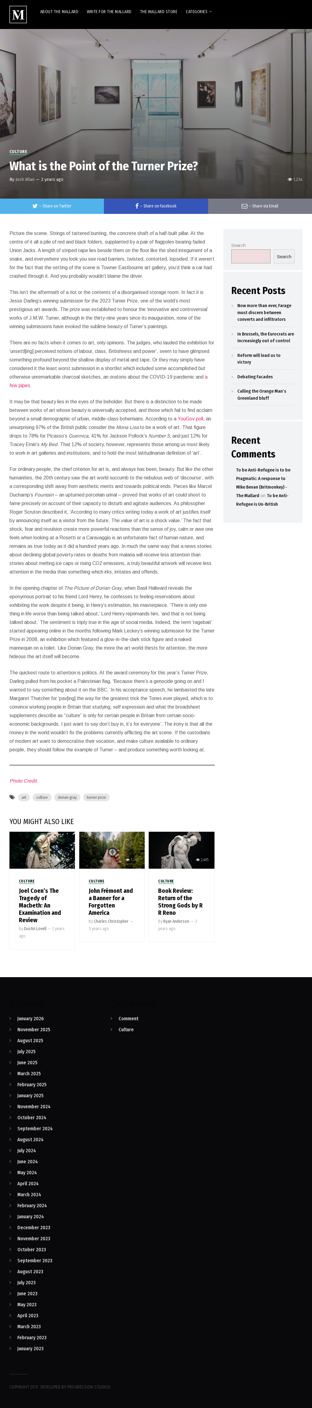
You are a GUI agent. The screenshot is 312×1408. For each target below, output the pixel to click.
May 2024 (27, 1172)
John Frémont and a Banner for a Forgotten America (111, 901)
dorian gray (67, 797)
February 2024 (32, 1205)
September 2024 (35, 1128)
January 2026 (30, 1018)
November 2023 (33, 1238)
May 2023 (27, 1304)
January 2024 (30, 1216)
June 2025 (27, 1062)
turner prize (96, 797)
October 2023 (31, 1249)
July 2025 (26, 1051)
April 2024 (28, 1183)
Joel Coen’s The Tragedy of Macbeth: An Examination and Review (40, 905)
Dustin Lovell (35, 928)
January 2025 (30, 1095)
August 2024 (30, 1139)
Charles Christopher (111, 921)
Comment (128, 1018)
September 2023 (34, 1260)
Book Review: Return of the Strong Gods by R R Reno (180, 901)
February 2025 (32, 1084)
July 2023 (26, 1282)
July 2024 (26, 1150)
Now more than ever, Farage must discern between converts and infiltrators (264, 312)
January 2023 (30, 1348)
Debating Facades (255, 377)
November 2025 (33, 1029)
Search (238, 245)
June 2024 (27, 1161)
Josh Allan (25, 179)
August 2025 (30, 1040)
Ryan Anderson (176, 921)
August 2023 (30, 1271)
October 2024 (31, 1117)
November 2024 (34, 1106)
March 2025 (29, 1073)
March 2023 (29, 1326)
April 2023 (27, 1315)
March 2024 (29, 1194)
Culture (18, 151)
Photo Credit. (23, 780)
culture (42, 797)
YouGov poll (190, 418)
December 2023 (33, 1227)
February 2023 (32, 1337)
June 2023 (27, 1293)
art (24, 797)
